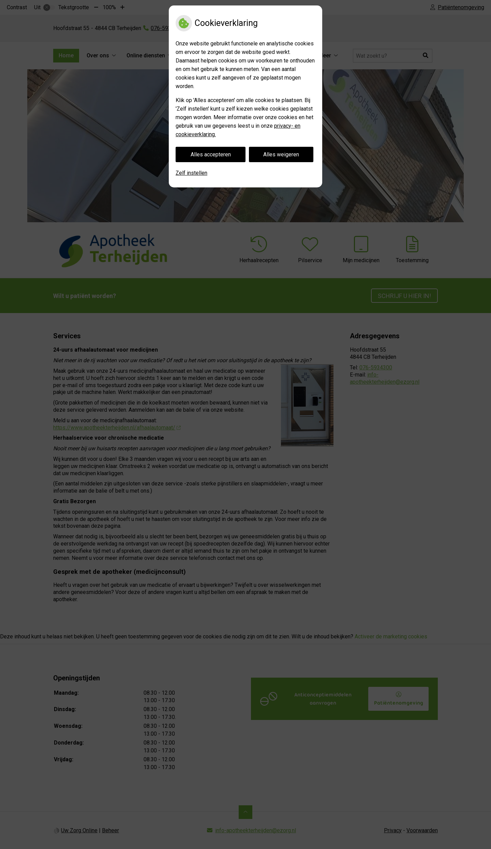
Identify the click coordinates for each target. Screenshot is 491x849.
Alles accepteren (211, 154)
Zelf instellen (191, 173)
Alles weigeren (281, 154)
